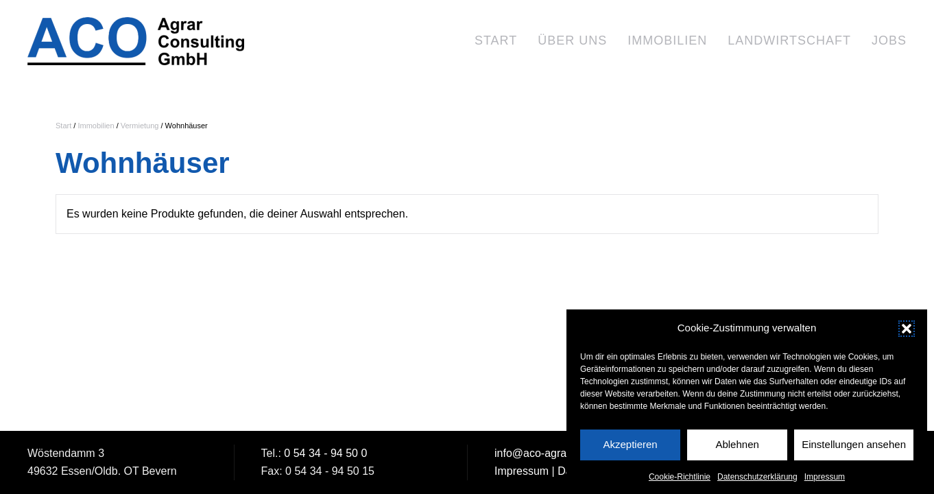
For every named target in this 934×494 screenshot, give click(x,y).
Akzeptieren (630, 448)
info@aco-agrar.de (539, 453)
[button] (906, 332)
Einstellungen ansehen (854, 448)
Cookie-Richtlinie (679, 480)
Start (496, 40)
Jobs (889, 40)
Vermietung (140, 125)
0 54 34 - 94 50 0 (325, 453)
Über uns (572, 40)
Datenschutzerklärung (757, 480)
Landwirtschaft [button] (789, 40)
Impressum (824, 480)
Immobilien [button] (667, 40)
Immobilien (95, 125)
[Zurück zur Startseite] (137, 41)
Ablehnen (736, 448)
